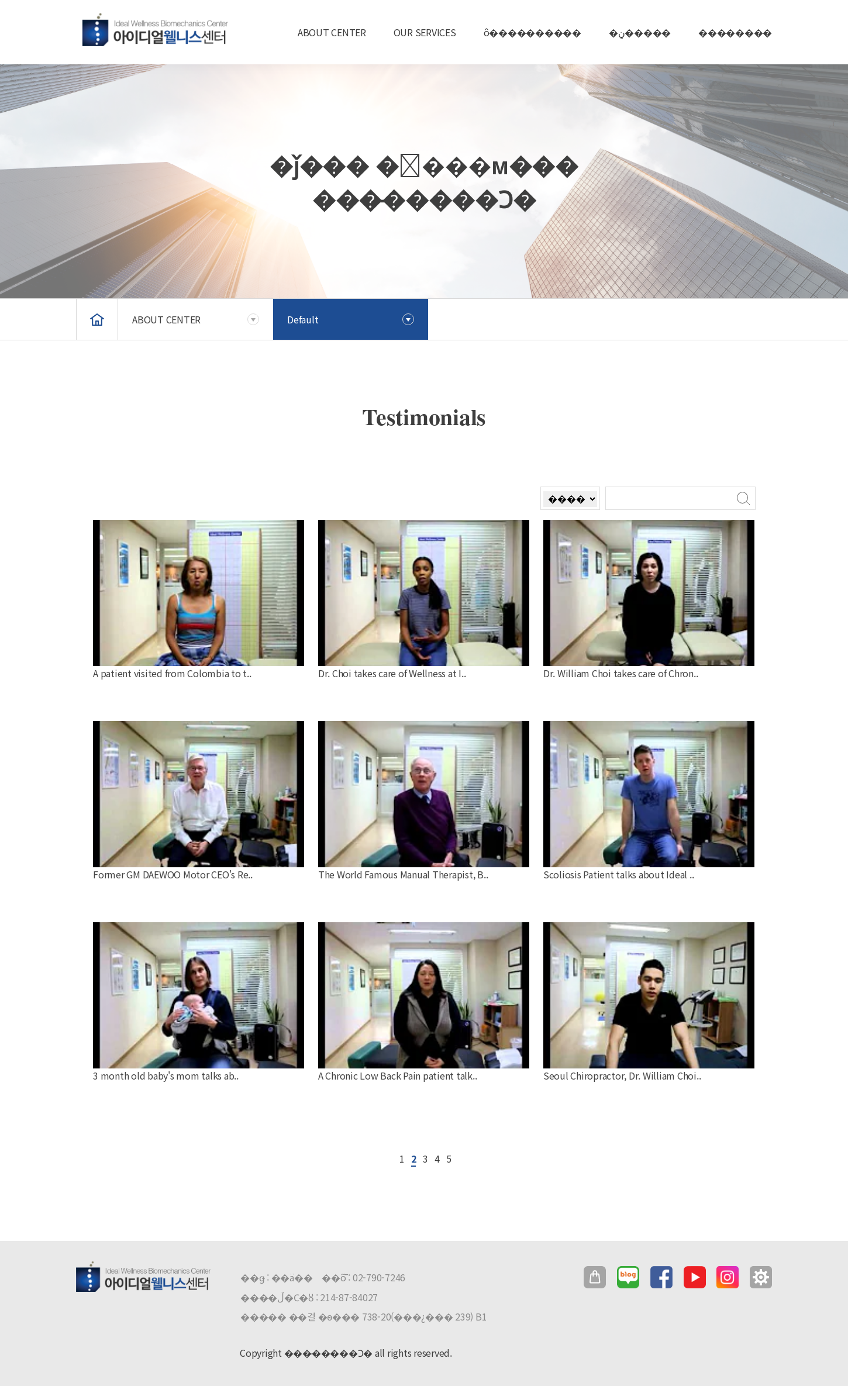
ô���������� (532, 32)
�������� (735, 32)
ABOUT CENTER (332, 32)
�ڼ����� (640, 32)
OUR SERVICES (425, 32)
